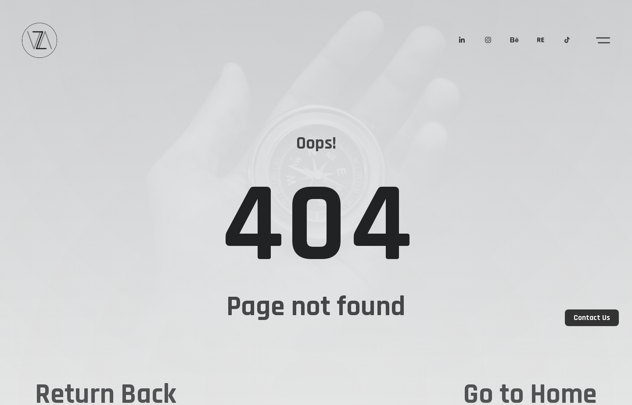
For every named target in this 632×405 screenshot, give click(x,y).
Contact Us (592, 318)
